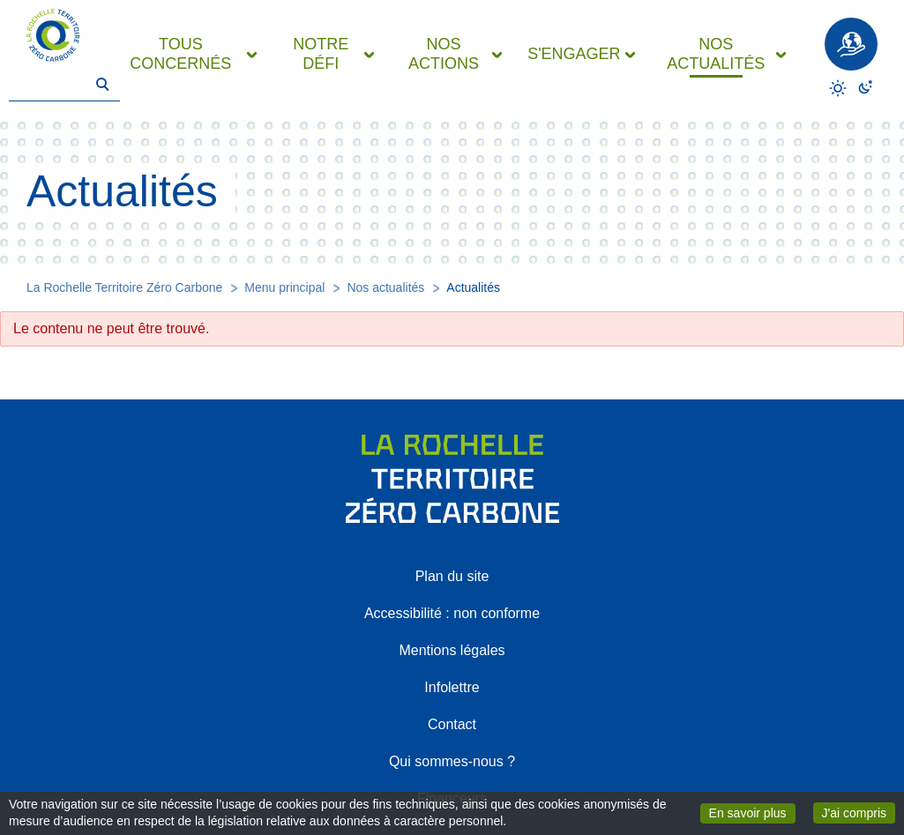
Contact (452, 724)
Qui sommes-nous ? (452, 761)
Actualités (473, 287)
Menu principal (284, 287)
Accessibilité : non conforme (452, 613)
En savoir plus (752, 812)
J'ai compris (858, 811)
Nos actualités (385, 287)
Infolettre (451, 687)
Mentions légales (451, 650)
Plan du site (452, 576)
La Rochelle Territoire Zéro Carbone (124, 287)
